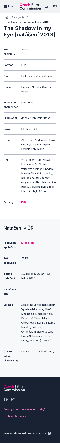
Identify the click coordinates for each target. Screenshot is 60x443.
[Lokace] (18, 17)
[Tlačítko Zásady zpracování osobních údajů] (25, 409)
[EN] (55, 6)
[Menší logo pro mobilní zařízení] (30, 8)
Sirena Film (28, 242)
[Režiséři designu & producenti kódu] (27, 433)
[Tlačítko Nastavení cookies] (15, 416)
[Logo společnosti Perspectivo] (14, 390)
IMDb (24, 202)
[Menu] (9, 6)
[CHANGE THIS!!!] (7, 17)
